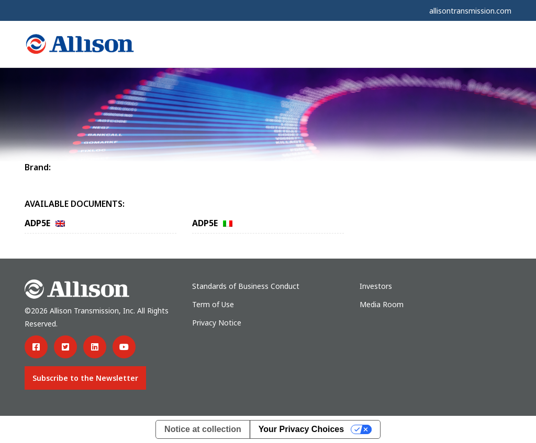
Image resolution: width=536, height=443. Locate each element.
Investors (376, 286)
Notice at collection (202, 429)
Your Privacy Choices (301, 429)
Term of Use (213, 304)
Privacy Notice (216, 323)
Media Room (382, 304)
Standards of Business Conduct (245, 286)
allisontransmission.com (470, 11)
